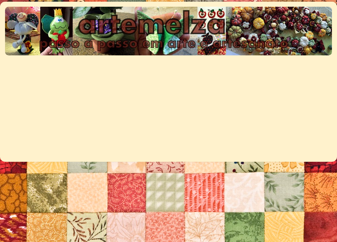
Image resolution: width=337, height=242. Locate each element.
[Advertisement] (97, 105)
